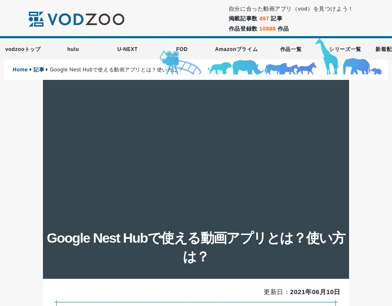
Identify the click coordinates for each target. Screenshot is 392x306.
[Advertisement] (196, 160)
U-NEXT (127, 49)
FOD (181, 49)
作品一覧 (290, 49)
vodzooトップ (22, 49)
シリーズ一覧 (345, 49)
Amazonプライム (236, 49)
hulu (73, 49)
